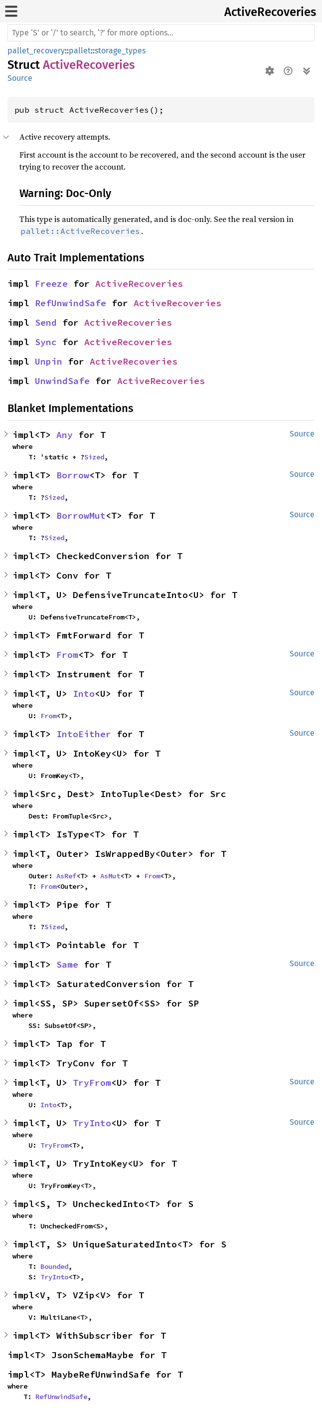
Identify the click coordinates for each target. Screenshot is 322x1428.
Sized (94, 456)
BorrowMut (81, 515)
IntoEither (83, 734)
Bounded (54, 1266)
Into (84, 693)
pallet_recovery (36, 50)
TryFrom (92, 1082)
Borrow (72, 475)
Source (19, 78)
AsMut (110, 875)
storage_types (120, 50)
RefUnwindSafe (70, 303)
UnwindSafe (62, 381)
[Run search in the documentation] (161, 32)
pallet (80, 50)
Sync (46, 342)
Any (64, 434)
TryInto (92, 1123)
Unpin (48, 361)
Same (67, 964)
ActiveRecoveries (270, 12)
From (67, 654)
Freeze (51, 283)
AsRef (66, 875)
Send (46, 322)
